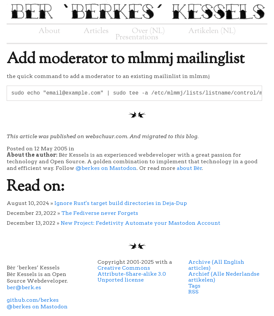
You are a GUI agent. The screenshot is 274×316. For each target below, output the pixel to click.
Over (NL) (148, 31)
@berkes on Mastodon (106, 168)
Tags (194, 286)
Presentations (137, 37)
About (49, 31)
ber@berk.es (24, 287)
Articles (96, 31)
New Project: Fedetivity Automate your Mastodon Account (140, 223)
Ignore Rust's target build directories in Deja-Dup (120, 203)
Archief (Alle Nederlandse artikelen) (223, 277)
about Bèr (189, 168)
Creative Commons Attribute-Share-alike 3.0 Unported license (131, 274)
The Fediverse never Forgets (99, 213)
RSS (193, 292)
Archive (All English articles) (216, 265)
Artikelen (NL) (212, 31)
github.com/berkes (33, 300)
